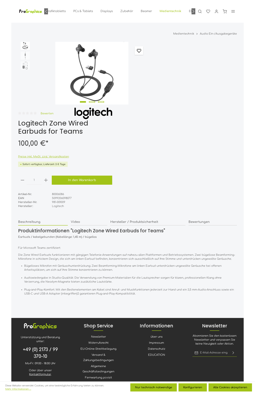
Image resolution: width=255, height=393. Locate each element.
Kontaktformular (40, 320)
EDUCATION (156, 300)
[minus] (154, 114)
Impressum (156, 288)
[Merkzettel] (208, 11)
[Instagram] (122, 351)
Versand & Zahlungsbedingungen (98, 303)
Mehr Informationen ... (18, 389)
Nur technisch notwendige (153, 387)
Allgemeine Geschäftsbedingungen (98, 315)
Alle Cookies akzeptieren (230, 387)
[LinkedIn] (132, 351)
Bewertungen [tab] (199, 156)
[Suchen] (200, 11)
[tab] (43, 156)
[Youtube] (113, 351)
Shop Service (98, 271)
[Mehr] (233, 11)
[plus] (178, 114)
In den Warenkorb (210, 114)
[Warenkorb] (225, 11)
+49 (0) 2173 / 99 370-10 (40, 299)
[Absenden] (233, 298)
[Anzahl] (166, 114)
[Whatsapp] (152, 351)
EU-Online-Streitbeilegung (98, 294)
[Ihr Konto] (216, 11)
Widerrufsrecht (98, 288)
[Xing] (142, 351)
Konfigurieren (192, 387)
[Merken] (133, 50)
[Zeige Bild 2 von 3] (89, 99)
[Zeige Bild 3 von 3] (98, 99)
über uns (157, 282)
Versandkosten (142, 380)
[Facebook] (103, 351)
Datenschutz (156, 294)
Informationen (156, 271)
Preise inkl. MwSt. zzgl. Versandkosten (175, 90)
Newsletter (98, 282)
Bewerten (178, 47)
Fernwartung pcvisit (98, 323)
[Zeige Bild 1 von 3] (80, 99)
